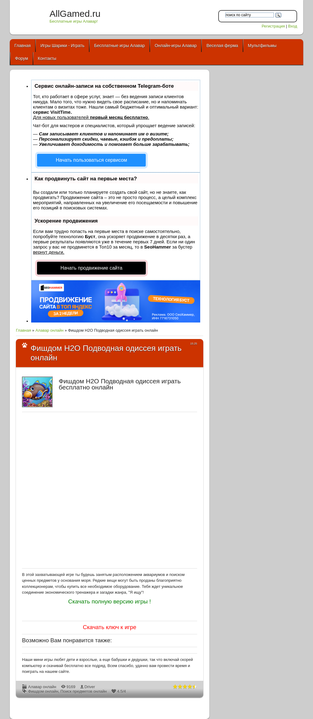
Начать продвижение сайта (92, 268)
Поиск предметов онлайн (84, 691)
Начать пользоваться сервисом (91, 160)
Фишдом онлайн (43, 691)
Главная (23, 330)
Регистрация (273, 26)
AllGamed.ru (75, 14)
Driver (89, 686)
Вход (292, 26)
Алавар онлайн (49, 330)
